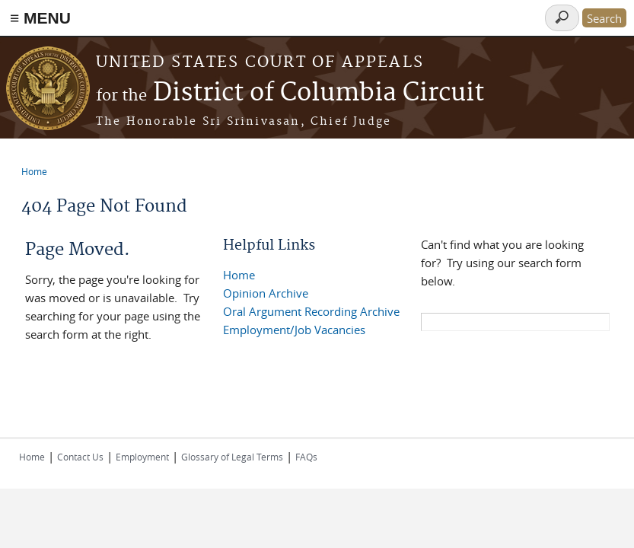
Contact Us (80, 457)
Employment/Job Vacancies (294, 329)
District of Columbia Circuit (290, 93)
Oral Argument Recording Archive (311, 311)
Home (34, 171)
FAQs (306, 457)
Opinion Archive (265, 293)
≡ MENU (40, 18)
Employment (142, 457)
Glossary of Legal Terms (232, 457)
